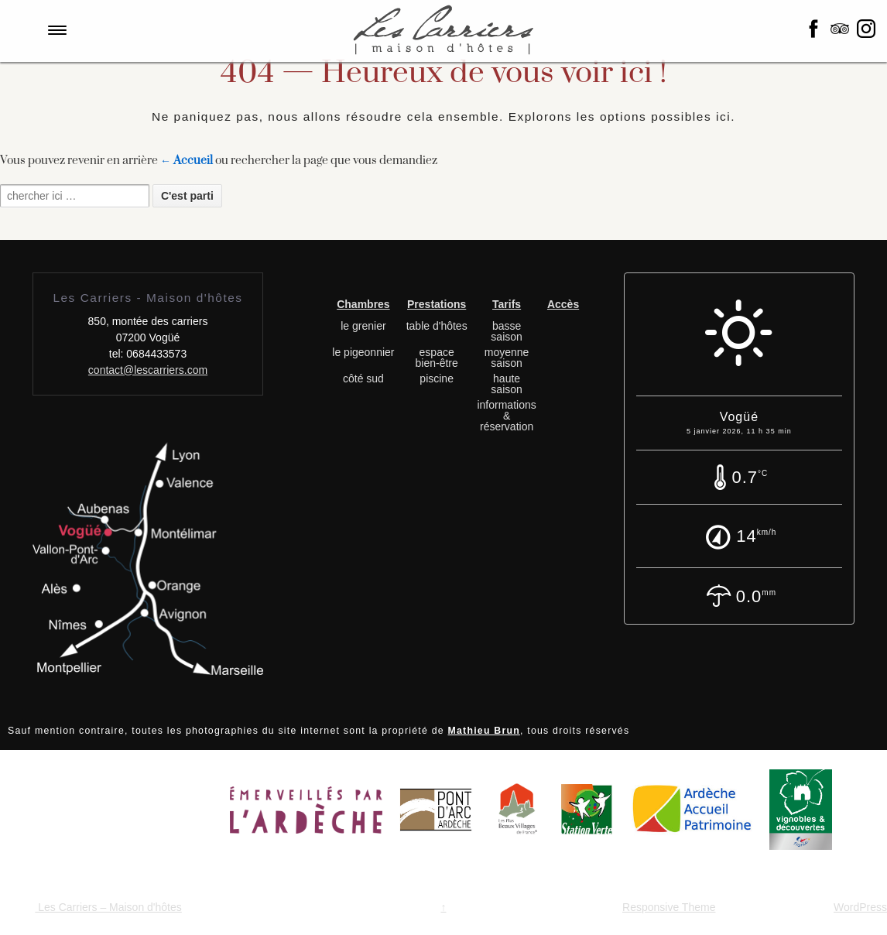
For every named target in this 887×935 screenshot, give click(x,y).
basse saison (506, 331)
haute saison (506, 384)
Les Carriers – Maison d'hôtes (108, 907)
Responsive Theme (668, 907)
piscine (437, 378)
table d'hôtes (436, 326)
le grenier (363, 326)
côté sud (363, 378)
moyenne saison (507, 357)
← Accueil (186, 160)
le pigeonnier (363, 352)
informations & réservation (506, 416)
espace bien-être (437, 357)
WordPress (860, 907)
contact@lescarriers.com (147, 370)
